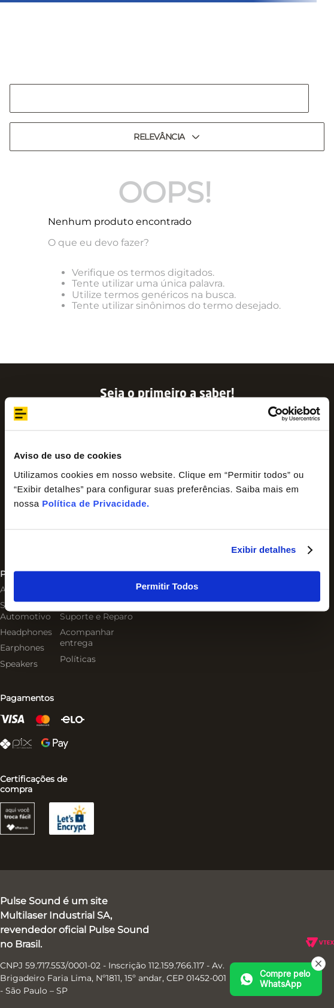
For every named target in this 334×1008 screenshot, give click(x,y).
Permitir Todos (167, 586)
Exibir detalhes (263, 549)
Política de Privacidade (94, 503)
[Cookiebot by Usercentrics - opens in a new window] (267, 414)
